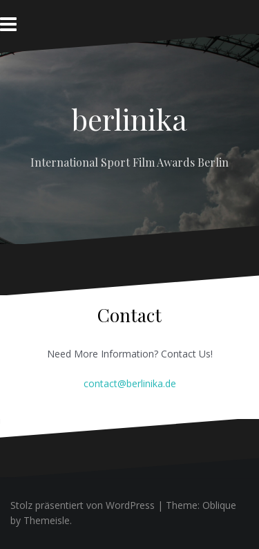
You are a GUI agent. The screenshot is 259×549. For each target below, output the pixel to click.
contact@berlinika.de (130, 383)
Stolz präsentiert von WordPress (82, 505)
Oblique (219, 505)
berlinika (129, 119)
